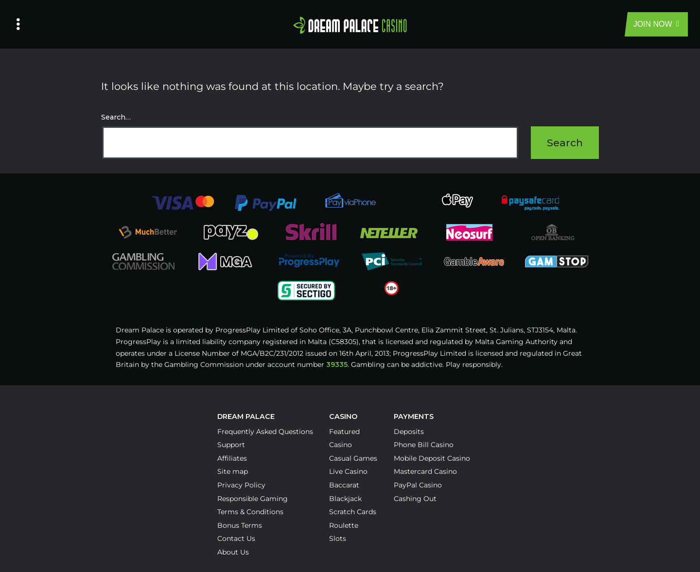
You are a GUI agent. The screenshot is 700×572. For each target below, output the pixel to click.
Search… (116, 117)
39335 (337, 364)
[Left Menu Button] (18, 24)
